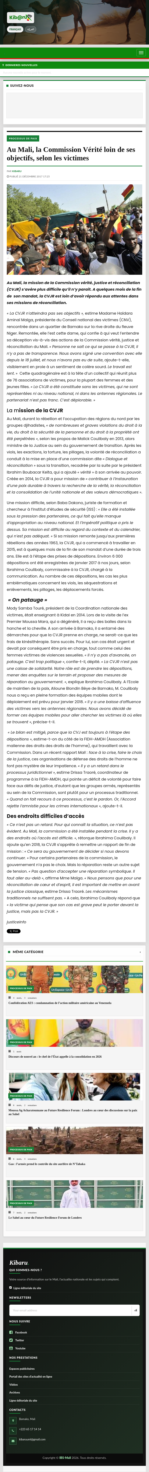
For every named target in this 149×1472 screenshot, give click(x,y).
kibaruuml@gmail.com (32, 1439)
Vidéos (13, 1384)
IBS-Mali (65, 1457)
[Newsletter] (135, 1310)
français (15, 29)
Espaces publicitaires (22, 1368)
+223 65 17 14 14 (30, 1429)
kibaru (16, 171)
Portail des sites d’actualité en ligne (30, 1376)
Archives (14, 1392)
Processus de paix (23, 138)
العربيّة (30, 29)
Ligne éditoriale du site (25, 1288)
